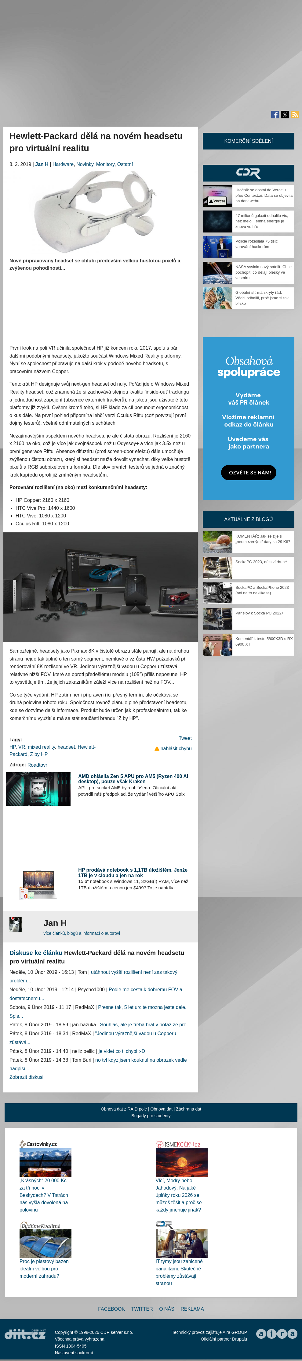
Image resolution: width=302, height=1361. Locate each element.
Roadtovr (37, 765)
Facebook (111, 1309)
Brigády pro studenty (150, 1115)
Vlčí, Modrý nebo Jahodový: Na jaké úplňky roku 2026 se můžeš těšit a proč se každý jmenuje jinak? (179, 1195)
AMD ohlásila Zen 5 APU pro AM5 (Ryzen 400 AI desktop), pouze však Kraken (133, 779)
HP (12, 747)
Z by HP (39, 754)
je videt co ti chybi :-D (122, 1051)
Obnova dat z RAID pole (124, 1109)
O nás (166, 1309)
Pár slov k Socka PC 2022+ (259, 613)
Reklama (192, 1309)
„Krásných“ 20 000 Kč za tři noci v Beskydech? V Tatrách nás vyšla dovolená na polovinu (44, 1195)
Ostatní (125, 164)
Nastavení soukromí (74, 1352)
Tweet (185, 738)
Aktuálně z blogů (248, 519)
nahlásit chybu (176, 748)
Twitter (142, 1309)
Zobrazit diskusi (26, 1077)
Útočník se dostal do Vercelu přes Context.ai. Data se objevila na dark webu (264, 195)
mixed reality (41, 747)
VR (21, 747)
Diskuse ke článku (35, 952)
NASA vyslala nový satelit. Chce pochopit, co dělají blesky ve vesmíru (263, 272)
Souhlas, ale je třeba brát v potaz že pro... (145, 1024)
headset (66, 747)
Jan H (42, 164)
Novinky (84, 164)
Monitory (105, 164)
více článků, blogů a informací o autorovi (81, 933)
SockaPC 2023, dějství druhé (261, 562)
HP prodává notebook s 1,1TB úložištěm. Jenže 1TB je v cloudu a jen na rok (132, 872)
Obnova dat (162, 1109)
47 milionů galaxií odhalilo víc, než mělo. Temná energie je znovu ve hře (261, 221)
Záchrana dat (188, 1109)
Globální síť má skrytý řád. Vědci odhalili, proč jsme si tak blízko (262, 298)
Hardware (63, 164)
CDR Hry (248, 173)
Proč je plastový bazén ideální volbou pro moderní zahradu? (44, 1269)
